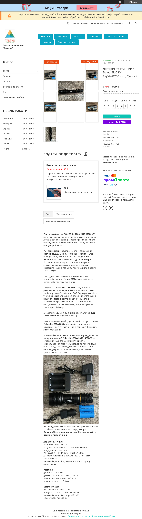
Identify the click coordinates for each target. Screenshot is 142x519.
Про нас (78, 36)
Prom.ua (85, 510)
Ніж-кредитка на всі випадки (78, 192)
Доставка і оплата (116, 36)
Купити (117, 116)
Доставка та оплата (13, 86)
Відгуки (6, 81)
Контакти (94, 36)
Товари (61, 36)
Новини (47, 42)
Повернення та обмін (13, 97)
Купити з (116, 122)
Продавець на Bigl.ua (71, 513)
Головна (45, 36)
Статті (6, 92)
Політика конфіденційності (103, 516)
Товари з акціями (67, 42)
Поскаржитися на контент (79, 516)
